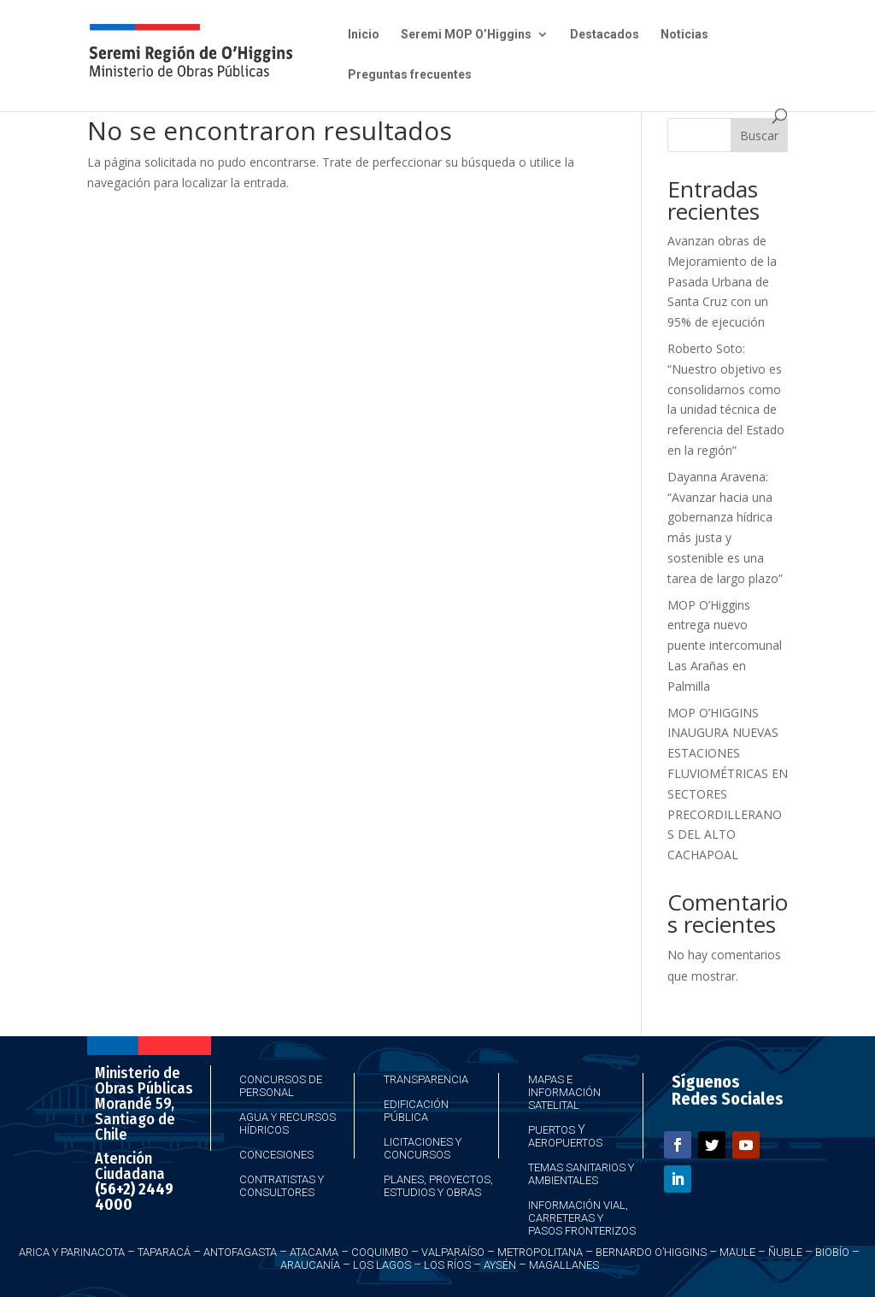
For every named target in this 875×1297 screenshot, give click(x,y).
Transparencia (426, 1079)
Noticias (684, 34)
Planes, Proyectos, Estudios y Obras (438, 1186)
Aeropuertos (565, 1142)
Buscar (759, 135)
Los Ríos (447, 1265)
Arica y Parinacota (72, 1252)
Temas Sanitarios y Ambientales (581, 1174)
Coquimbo (379, 1252)
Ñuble (785, 1252)
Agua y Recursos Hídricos (287, 1123)
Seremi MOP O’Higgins (466, 34)
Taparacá (164, 1252)
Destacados (604, 34)
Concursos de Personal (280, 1086)
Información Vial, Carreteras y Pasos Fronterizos (582, 1218)
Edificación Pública (416, 1110)
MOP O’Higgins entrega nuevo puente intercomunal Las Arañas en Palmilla (724, 645)
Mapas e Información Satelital (564, 1092)
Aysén (500, 1265)
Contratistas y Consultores (281, 1186)
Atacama (314, 1252)
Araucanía (310, 1265)
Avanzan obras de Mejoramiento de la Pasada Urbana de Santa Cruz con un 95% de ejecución (722, 281)
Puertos (551, 1129)
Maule (737, 1252)
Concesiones (276, 1154)
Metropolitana (540, 1252)
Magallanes (564, 1265)
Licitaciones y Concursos (422, 1148)
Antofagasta (240, 1252)
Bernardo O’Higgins (651, 1252)
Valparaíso (452, 1252)
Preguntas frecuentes (410, 74)
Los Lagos (382, 1265)
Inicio (363, 34)
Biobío (832, 1252)
